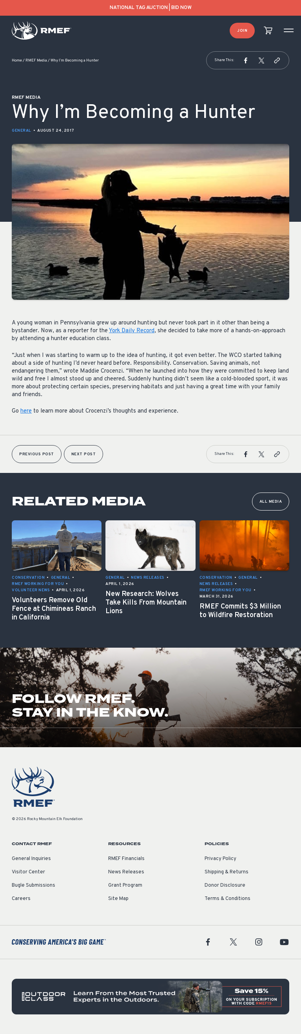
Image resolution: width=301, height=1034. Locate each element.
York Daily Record (131, 331)
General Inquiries (31, 859)
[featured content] (150, 996)
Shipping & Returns (226, 872)
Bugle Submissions (33, 885)
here (26, 411)
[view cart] (268, 31)
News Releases (126, 872)
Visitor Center (28, 872)
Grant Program (125, 885)
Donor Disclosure (225, 885)
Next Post (83, 454)
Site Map (118, 899)
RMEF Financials (126, 859)
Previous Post (36, 454)
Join (242, 30)
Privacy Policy (220, 859)
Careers (21, 899)
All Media (270, 501)
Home (17, 60)
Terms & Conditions (227, 899)
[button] (246, 60)
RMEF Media (36, 60)
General (21, 130)
